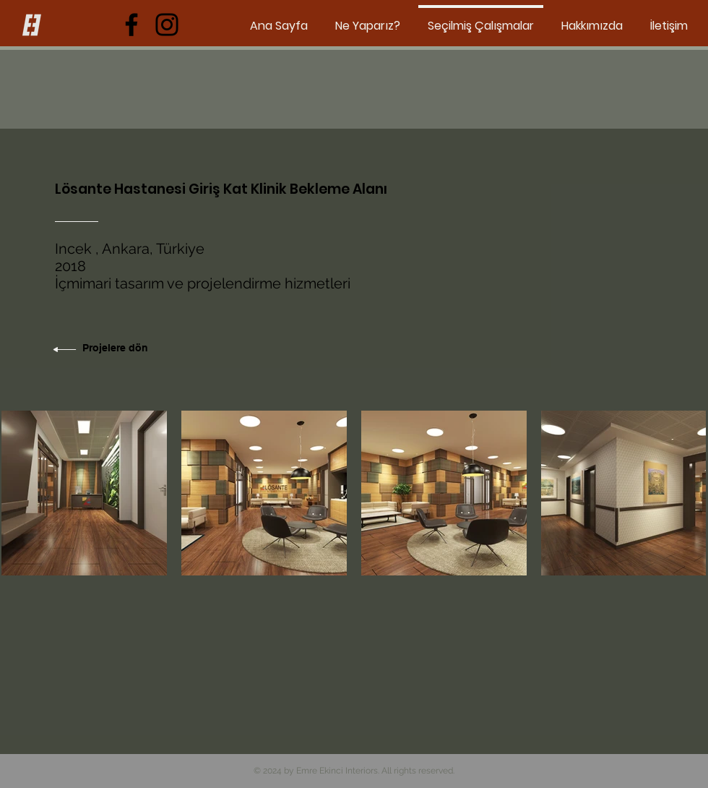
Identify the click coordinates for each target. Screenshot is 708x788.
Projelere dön (115, 348)
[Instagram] (167, 24)
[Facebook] (131, 24)
